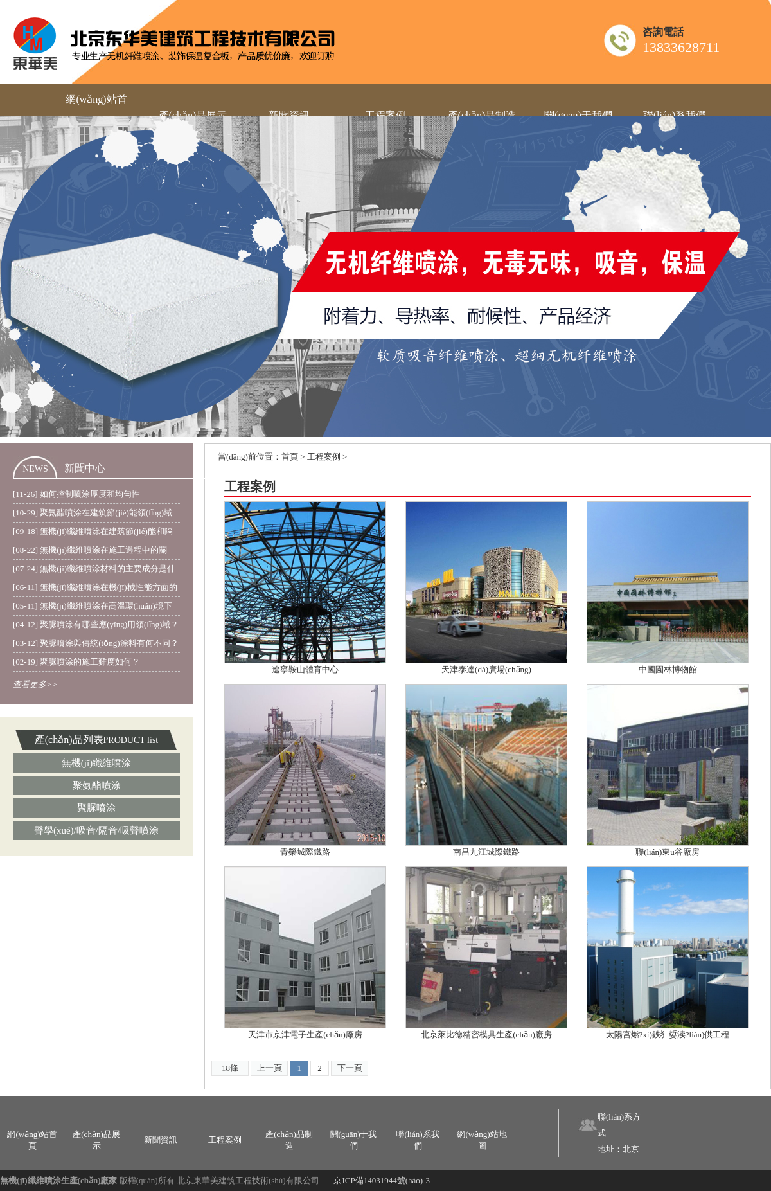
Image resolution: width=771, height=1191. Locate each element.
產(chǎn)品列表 (69, 739)
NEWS (35, 469)
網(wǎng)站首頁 (32, 1140)
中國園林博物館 (668, 669)
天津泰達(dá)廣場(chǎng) (486, 669)
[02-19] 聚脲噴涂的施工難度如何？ (76, 662)
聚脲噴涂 (96, 808)
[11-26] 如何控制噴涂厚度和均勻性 (76, 494)
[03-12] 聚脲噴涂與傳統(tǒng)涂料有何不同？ (96, 643)
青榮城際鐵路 (305, 852)
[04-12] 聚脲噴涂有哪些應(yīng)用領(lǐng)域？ (96, 624)
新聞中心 (84, 468)
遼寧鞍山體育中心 (305, 669)
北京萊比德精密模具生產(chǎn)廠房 (486, 1034)
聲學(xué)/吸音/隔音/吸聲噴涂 (96, 830)
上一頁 (269, 1068)
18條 (230, 1068)
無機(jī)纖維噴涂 (96, 763)
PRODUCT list (131, 740)
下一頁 (349, 1068)
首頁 (289, 456)
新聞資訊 (160, 1140)
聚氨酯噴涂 (97, 785)
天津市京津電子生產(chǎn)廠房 (305, 1034)
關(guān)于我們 (353, 1140)
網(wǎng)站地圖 (481, 1140)
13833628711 (681, 47)
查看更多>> (35, 684)
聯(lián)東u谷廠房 (667, 852)
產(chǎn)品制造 (288, 1140)
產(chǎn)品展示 (96, 1140)
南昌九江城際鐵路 (486, 852)
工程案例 (324, 456)
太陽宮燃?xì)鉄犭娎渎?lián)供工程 (668, 1034)
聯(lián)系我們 (417, 1140)
